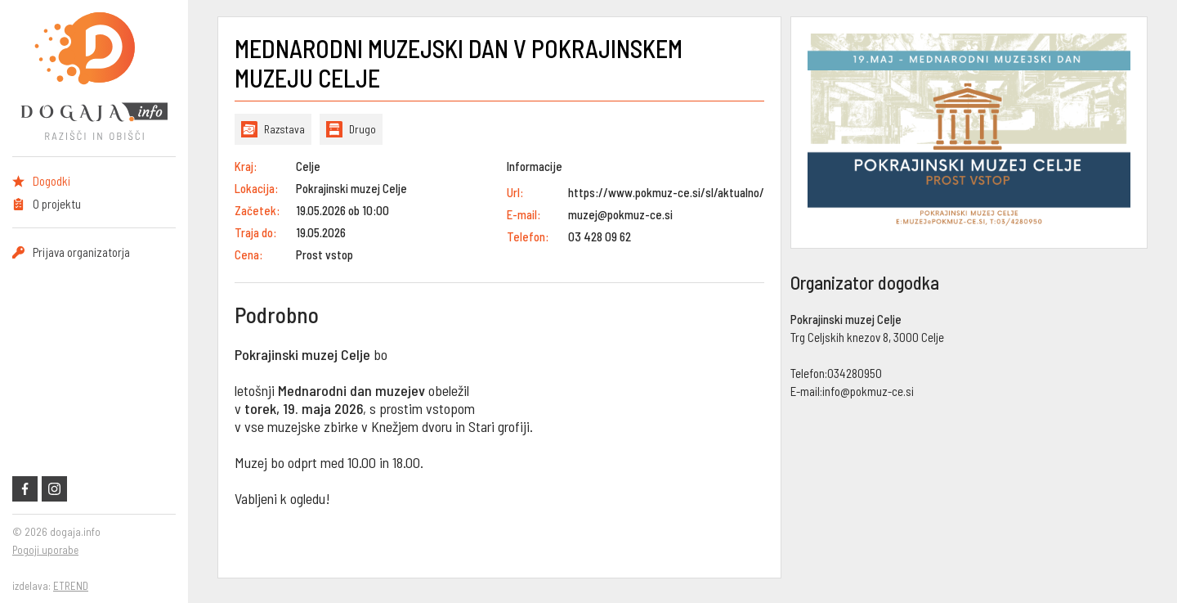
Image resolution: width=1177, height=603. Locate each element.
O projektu (57, 203)
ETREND (70, 585)
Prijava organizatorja (81, 252)
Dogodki (51, 180)
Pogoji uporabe (45, 549)
